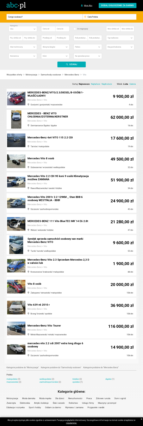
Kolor (45, 56)
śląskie (108, 379)
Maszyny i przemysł (107, 403)
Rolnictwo (73, 403)
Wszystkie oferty (14, 74)
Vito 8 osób (35, 284)
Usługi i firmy (88, 403)
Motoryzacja (31, 74)
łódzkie (75, 379)
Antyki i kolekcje (41, 403)
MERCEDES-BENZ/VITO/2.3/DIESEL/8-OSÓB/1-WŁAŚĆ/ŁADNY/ (57, 94)
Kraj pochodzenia (114, 47)
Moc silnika (113, 29)
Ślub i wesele (59, 403)
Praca (89, 398)
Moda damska (28, 398)
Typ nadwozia (113, 38)
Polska (9, 375)
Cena (46, 29)
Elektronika (25, 403)
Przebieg (47, 38)
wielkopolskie (45, 379)
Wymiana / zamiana (74, 407)
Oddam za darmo (53, 407)
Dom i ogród (120, 398)
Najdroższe (107, 84)
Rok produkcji (81, 38)
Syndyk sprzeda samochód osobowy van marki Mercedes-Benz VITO (58, 241)
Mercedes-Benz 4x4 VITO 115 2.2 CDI (51, 137)
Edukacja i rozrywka (16, 407)
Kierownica (14, 56)
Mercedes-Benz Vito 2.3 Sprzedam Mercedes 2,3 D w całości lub (59, 262)
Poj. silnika (15, 38)
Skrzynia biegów (49, 47)
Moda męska (45, 398)
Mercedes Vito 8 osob (42, 158)
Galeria (132, 84)
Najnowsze (84, 84)
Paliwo (77, 47)
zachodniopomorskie (49, 382)
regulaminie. (71, 423)
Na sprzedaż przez (82, 56)
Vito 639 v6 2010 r (39, 305)
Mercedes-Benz (72, 74)
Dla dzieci (59, 398)
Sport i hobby (35, 407)
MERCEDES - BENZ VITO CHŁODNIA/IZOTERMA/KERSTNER (49, 115)
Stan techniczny (16, 47)
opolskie (76, 382)
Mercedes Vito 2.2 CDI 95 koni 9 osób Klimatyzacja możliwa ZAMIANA (51, 178)
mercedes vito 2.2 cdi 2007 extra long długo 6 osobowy (57, 345)
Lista (125, 84)
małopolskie (12, 379)
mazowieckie (12, 382)
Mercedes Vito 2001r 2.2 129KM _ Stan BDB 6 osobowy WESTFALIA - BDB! (56, 199)
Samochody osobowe (51, 74)
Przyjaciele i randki (96, 407)
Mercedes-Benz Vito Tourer (45, 325)
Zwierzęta (11, 403)
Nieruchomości (75, 398)
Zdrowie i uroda (103, 398)
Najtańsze (95, 84)
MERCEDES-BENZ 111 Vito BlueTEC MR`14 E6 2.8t (59, 221)
